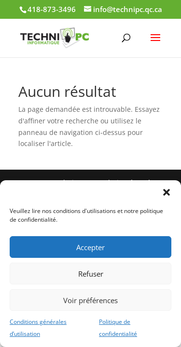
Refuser (90, 274)
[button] (166, 192)
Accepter (90, 247)
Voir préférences (90, 300)
